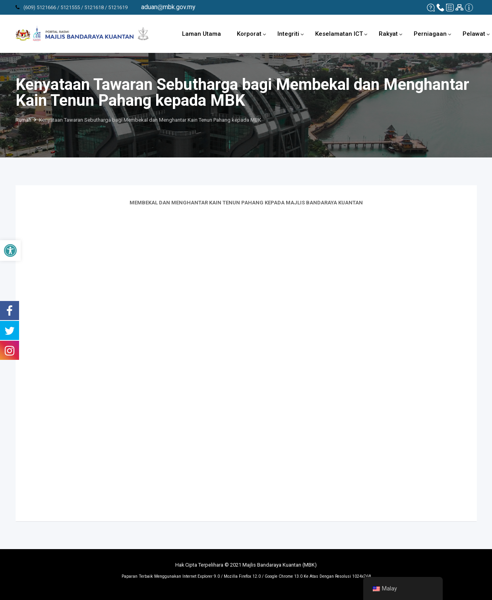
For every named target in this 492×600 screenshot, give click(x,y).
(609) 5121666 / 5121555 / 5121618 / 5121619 (75, 7)
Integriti (288, 33)
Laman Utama (201, 33)
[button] (10, 250)
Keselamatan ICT (339, 33)
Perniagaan (430, 33)
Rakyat (388, 33)
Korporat (249, 33)
